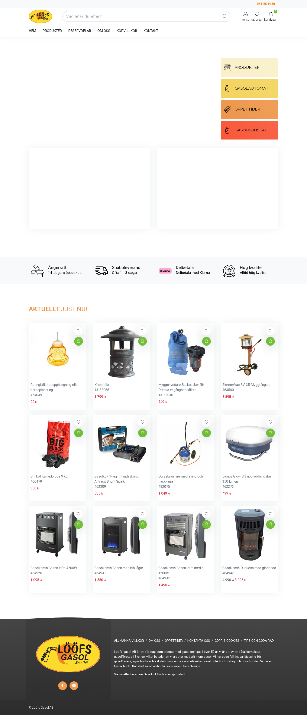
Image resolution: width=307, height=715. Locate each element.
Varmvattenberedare (128, 674)
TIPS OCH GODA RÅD (259, 641)
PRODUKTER (52, 31)
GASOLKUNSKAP (245, 130)
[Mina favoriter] (256, 16)
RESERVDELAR (79, 31)
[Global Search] (224, 16)
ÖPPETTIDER (242, 109)
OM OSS (103, 31)
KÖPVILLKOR (127, 31)
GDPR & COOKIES (227, 641)
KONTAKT (150, 31)
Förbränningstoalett (171, 674)
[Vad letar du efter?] (146, 16)
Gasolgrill (150, 674)
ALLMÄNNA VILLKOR (129, 641)
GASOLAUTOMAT (246, 88)
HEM (32, 31)
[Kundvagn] (270, 16)
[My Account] (245, 16)
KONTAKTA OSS (198, 641)
